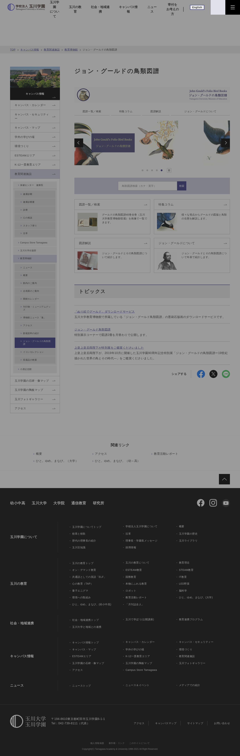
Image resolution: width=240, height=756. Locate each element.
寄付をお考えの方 (172, 9)
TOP (13, 49)
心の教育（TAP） (82, 579)
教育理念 (184, 558)
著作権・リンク (117, 739)
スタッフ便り (31, 233)
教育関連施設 (52, 49)
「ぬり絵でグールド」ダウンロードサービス (104, 312)
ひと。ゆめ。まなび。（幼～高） (117, 456)
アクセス (101, 449)
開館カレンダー (32, 299)
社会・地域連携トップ (85, 615)
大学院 (59, 499)
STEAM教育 (186, 565)
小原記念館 (26, 358)
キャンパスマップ (165, 718)
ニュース (152, 9)
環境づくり (185, 645)
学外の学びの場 (134, 645)
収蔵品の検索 (31, 349)
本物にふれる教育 (136, 579)
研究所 (98, 499)
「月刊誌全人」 (134, 600)
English (197, 7)
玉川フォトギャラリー (192, 658)
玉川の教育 (75, 9)
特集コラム (126, 111)
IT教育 (183, 572)
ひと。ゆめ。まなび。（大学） (57, 456)
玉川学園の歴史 (188, 529)
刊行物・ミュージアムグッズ (37, 307)
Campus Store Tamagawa (34, 248)
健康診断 (29, 208)
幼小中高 (17, 499)
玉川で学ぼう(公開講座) (139, 615)
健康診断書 (30, 214)
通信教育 (78, 499)
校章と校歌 (79, 529)
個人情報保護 (97, 739)
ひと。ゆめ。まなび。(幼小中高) (91, 600)
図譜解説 (156, 111)
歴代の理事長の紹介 (84, 536)
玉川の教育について (137, 558)
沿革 (26, 239)
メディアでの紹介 (189, 680)
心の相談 (29, 226)
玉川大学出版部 (29, 256)
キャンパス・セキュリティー (196, 637)
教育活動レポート (166, 449)
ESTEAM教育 (133, 565)
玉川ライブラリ (188, 536)
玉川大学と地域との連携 (86, 622)
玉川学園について (54, 9)
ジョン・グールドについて (200, 111)
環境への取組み (81, 593)
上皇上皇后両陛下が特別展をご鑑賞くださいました (109, 348)
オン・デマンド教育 (84, 565)
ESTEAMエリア (81, 652)
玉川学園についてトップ (86, 522)
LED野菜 (184, 579)
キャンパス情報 (128, 9)
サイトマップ (195, 718)
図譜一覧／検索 (92, 111)
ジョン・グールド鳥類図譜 (92, 330)
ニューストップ (81, 681)
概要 (39, 449)
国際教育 (130, 572)
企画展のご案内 (32, 293)
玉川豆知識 (79, 543)
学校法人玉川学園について (141, 522)
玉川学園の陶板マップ (138, 658)
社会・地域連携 (100, 9)
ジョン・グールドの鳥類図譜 (37, 335)
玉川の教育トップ (82, 558)
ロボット (130, 586)
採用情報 (130, 543)
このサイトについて (139, 739)
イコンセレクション (35, 343)
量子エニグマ (80, 586)
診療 (26, 220)
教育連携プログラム (191, 615)
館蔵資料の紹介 (32, 327)
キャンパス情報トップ (85, 638)
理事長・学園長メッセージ (141, 536)
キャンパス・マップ (84, 645)
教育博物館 (71, 49)
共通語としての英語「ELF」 (89, 572)
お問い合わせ (222, 718)
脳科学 (183, 586)
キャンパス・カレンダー (140, 637)
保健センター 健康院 (32, 199)
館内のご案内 (31, 286)
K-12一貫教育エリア (137, 652)
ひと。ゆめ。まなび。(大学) (196, 593)
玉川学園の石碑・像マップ (88, 658)
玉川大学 (39, 499)
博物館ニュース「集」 (36, 315)
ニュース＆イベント (137, 680)
